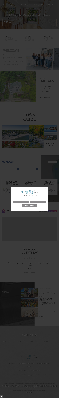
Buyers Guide (21, 202)
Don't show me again (29, 205)
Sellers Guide (37, 202)
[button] (1, 396)
